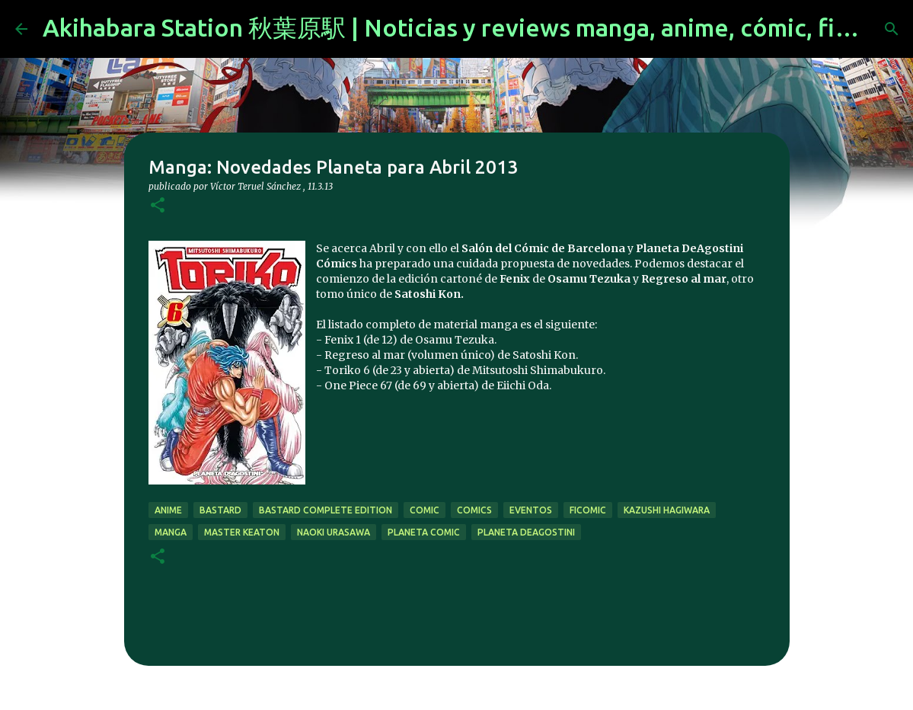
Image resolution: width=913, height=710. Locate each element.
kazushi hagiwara (667, 510)
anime (168, 510)
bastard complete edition (325, 510)
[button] (157, 206)
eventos (530, 510)
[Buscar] (892, 29)
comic (424, 510)
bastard (220, 510)
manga (171, 532)
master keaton (241, 532)
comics (474, 510)
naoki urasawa (333, 532)
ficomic (588, 510)
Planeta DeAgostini (526, 532)
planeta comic (424, 532)
